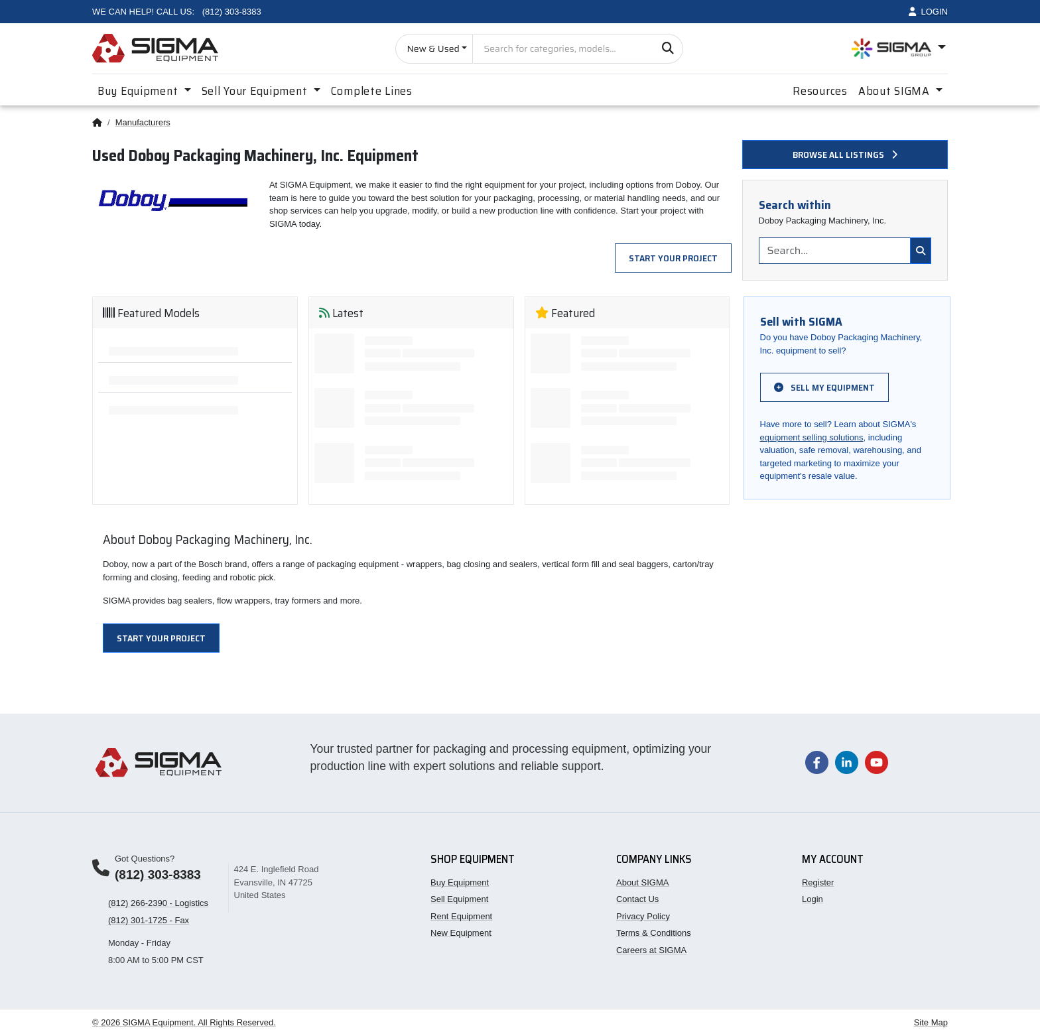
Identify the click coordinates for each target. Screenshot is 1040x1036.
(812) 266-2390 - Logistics (158, 903)
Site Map (931, 1022)
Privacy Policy (643, 916)
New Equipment (460, 933)
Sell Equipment (459, 899)
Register (818, 882)
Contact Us (637, 899)
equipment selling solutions (812, 437)
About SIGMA (642, 882)
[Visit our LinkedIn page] (846, 762)
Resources (820, 91)
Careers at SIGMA (651, 950)
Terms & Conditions (653, 933)
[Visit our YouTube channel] (876, 762)
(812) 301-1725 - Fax (148, 920)
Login (812, 899)
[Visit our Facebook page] (816, 762)
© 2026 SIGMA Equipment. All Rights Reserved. (184, 1022)
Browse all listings (845, 154)
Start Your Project (673, 258)
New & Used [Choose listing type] (433, 48)
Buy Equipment (459, 882)
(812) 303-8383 (158, 874)
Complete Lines (372, 91)
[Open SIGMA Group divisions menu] (899, 49)
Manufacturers (142, 122)
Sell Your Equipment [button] (256, 91)
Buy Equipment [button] (139, 91)
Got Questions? (144, 859)
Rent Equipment (461, 916)
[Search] (668, 49)
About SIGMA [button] (895, 91)
